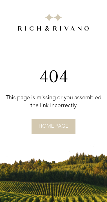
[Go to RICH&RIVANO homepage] (53, 23)
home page (53, 126)
